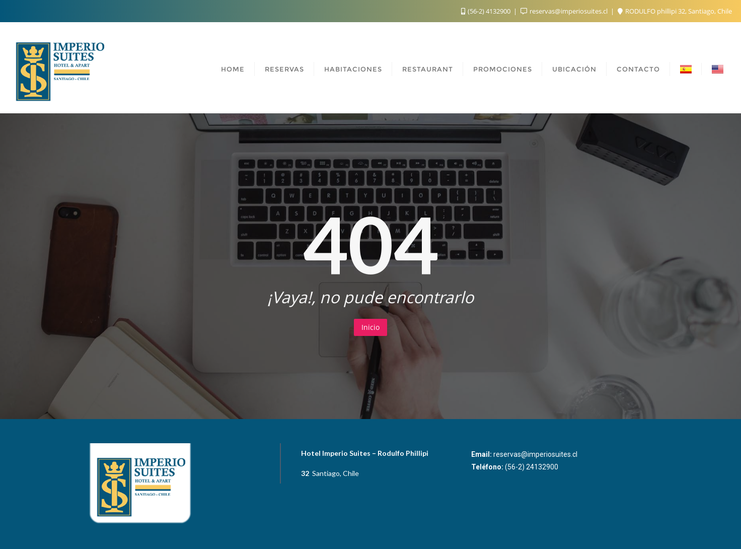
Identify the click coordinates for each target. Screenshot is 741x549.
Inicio (370, 327)
